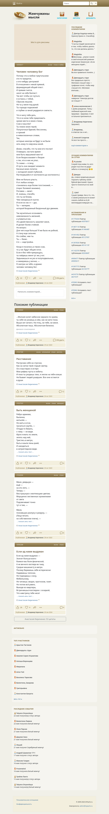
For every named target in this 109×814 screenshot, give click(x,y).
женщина (60, 403)
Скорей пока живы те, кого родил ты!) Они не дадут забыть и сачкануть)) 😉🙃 (82, 166)
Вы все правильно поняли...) (83, 72)
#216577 (85, 269)
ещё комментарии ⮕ (79, 145)
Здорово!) (75, 124)
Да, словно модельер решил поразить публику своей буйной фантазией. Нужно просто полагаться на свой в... (83, 182)
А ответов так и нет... (79, 132)
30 (21, 533)
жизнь (50, 65)
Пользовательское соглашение (27, 800)
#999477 (74, 258)
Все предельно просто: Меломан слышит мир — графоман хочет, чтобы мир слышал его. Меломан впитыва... (82, 85)
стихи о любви (59, 65)
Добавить (91, 13)
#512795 (85, 237)
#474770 (74, 274)
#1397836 (75, 243)
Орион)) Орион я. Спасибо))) (82, 36)
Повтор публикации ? (80, 220)
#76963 (74, 282)
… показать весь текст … (25, 452)
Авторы (76, 13)
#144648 (85, 229)
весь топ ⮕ (18, 699)
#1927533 (20, 403)
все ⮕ (73, 298)
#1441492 (75, 235)
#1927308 (20, 352)
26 (21, 607)
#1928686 (20, 310)
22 (21, 278)
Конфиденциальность (24, 804)
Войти (17, 3)
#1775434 (75, 219)
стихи (61, 310)
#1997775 (75, 266)
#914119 (85, 245)
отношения (46, 352)
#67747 (74, 277)
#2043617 (20, 65)
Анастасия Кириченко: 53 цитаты (40, 619)
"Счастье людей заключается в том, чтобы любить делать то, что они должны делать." (83, 46)
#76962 (74, 290)
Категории (62, 13)
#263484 (85, 253)
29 (21, 391)
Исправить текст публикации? (81, 283)
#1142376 (75, 250)
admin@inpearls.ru (86, 806)
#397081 (85, 221)
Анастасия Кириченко (28, 271)
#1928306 (20, 475)
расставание (61, 352)
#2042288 (20, 545)
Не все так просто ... (79, 140)
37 (21, 463)
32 (21, 340)
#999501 (74, 261)
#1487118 (75, 227)
